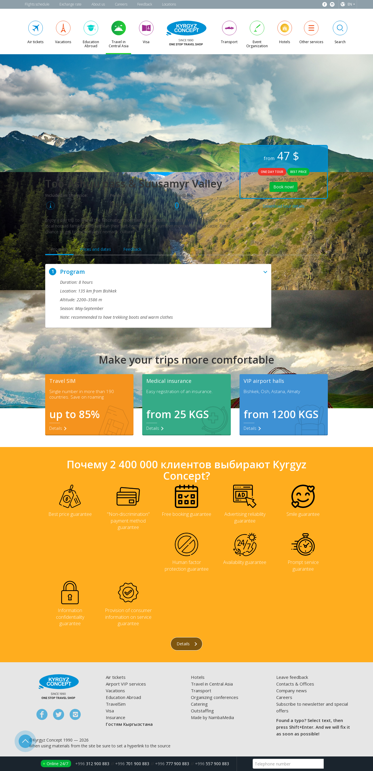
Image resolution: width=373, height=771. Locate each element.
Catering (199, 704)
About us (98, 4)
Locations (169, 4)
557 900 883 (212, 763)
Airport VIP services (126, 684)
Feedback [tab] (132, 249)
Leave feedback (292, 677)
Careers (121, 4)
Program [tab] (59, 249)
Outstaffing (202, 711)
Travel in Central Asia (212, 684)
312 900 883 (92, 763)
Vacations (115, 691)
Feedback (144, 4)
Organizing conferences (214, 697)
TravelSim (116, 704)
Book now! (283, 187)
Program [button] (158, 272)
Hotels (198, 677)
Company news (291, 691)
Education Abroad (123, 697)
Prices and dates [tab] (95, 249)
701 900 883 (132, 763)
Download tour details (284, 206)
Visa (110, 711)
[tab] (158, 271)
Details (187, 644)
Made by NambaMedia (212, 718)
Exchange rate (70, 4)
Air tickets (116, 677)
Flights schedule (37, 4)
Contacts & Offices (295, 684)
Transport (201, 691)
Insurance (115, 718)
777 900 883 (172, 763)
